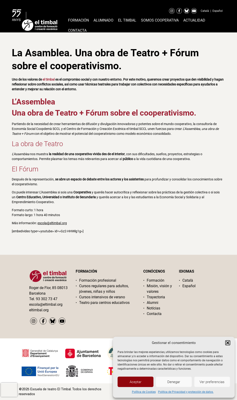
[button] (227, 342)
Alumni (152, 302)
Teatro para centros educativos (104, 302)
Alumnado (103, 20)
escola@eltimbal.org (52, 223)
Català (205, 11)
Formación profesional (97, 280)
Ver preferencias (212, 382)
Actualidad (194, 20)
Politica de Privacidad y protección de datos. (186, 392)
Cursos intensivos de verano (102, 297)
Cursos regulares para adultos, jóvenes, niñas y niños (104, 289)
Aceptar (135, 382)
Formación (78, 20)
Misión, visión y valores (159, 289)
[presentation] (9, 390)
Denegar (173, 382)
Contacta (77, 30)
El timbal (127, 20)
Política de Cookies (144, 392)
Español (217, 11)
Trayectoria (156, 297)
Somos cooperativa (160, 20)
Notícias (153, 308)
